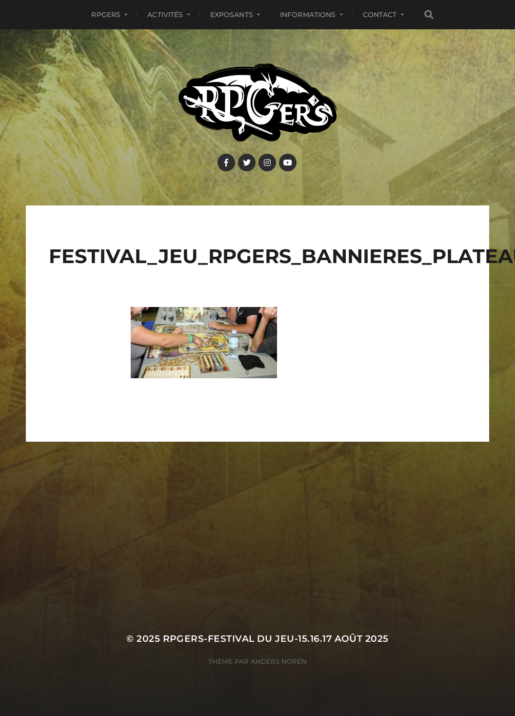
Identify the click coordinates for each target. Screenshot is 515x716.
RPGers (105, 14)
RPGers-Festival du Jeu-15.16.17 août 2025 (276, 638)
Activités (165, 14)
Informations (308, 14)
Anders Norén (279, 661)
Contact (380, 14)
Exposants (231, 14)
